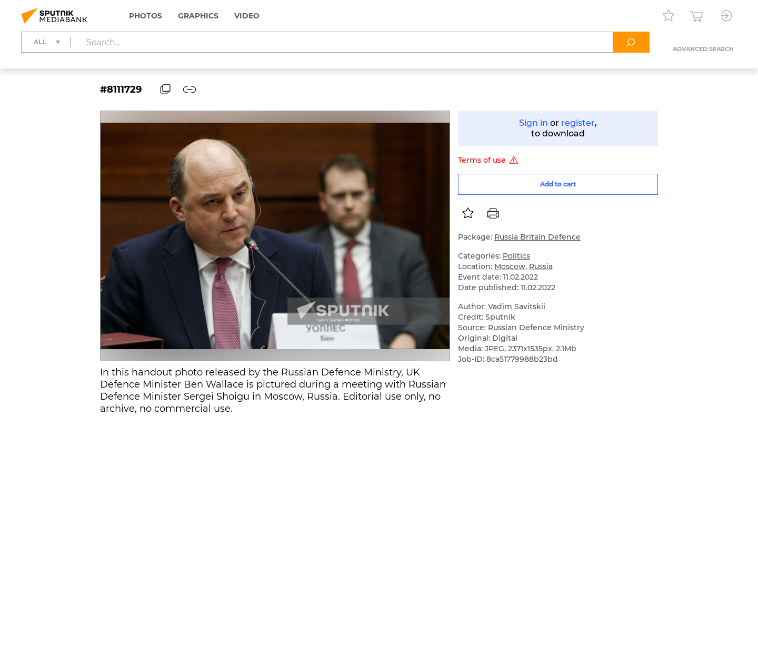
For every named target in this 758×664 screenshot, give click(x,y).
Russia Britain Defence (537, 237)
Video (247, 16)
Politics (516, 256)
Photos (145, 16)
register (578, 123)
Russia (541, 266)
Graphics (198, 16)
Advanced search (703, 49)
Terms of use (490, 160)
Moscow (509, 266)
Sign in (533, 123)
